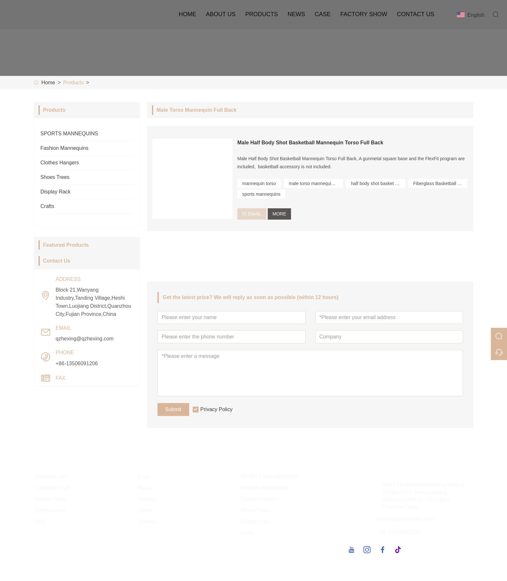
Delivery (147, 499)
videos (145, 511)
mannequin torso (259, 183)
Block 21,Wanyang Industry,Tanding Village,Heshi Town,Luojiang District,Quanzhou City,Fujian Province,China (93, 302)
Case (323, 14)
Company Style (52, 488)
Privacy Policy (216, 409)
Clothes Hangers (59, 162)
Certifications (50, 511)
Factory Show (363, 14)
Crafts (47, 206)
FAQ (40, 522)
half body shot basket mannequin (378, 183)
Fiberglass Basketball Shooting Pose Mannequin (440, 183)
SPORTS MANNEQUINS (69, 133)
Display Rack (55, 191)
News (296, 14)
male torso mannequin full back (316, 183)
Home (187, 14)
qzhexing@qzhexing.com (84, 338)
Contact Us (415, 14)
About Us (221, 14)
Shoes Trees (55, 177)
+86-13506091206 (77, 363)
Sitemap (147, 522)
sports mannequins (261, 194)
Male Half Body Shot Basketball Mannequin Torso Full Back (310, 142)
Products (261, 14)
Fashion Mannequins (64, 148)
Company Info (51, 477)
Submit (173, 409)
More (279, 213)
